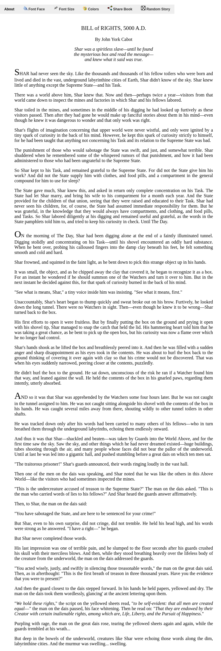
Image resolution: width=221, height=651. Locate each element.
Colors (91, 8)
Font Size (64, 8)
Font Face (34, 8)
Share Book (120, 8)
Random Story (155, 8)
